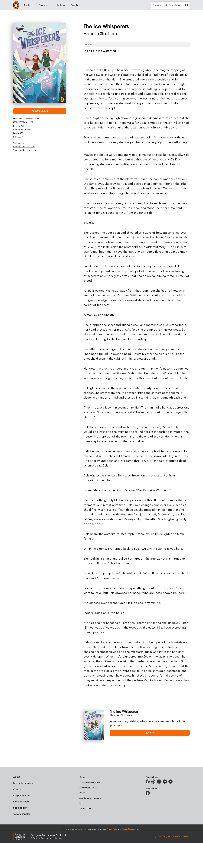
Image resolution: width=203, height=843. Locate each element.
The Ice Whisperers (124, 712)
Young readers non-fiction (24, 150)
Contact (17, 789)
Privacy (82, 803)
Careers (82, 777)
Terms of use (85, 808)
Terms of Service (128, 829)
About (16, 777)
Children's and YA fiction (24, 146)
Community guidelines (89, 782)
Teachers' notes (21, 814)
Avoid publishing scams (90, 797)
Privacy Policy (112, 829)
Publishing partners (88, 787)
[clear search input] (186, 5)
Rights (82, 792)
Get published (21, 801)
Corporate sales (21, 795)
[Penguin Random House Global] (22, 836)
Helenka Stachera (100, 33)
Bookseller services (23, 783)
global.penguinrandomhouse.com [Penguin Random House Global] (172, 836)
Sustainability (20, 807)
